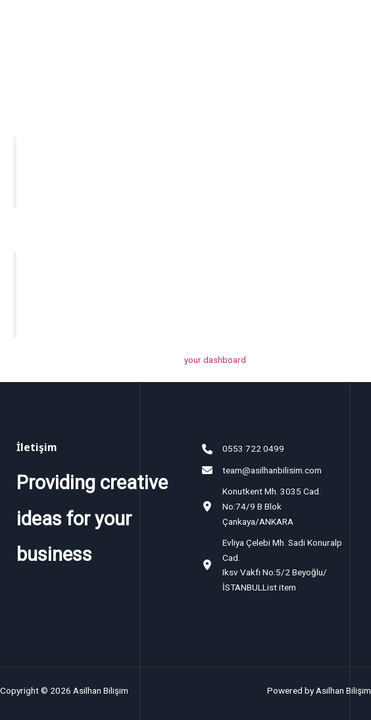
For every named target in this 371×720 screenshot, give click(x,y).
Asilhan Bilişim (87, 27)
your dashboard (215, 359)
